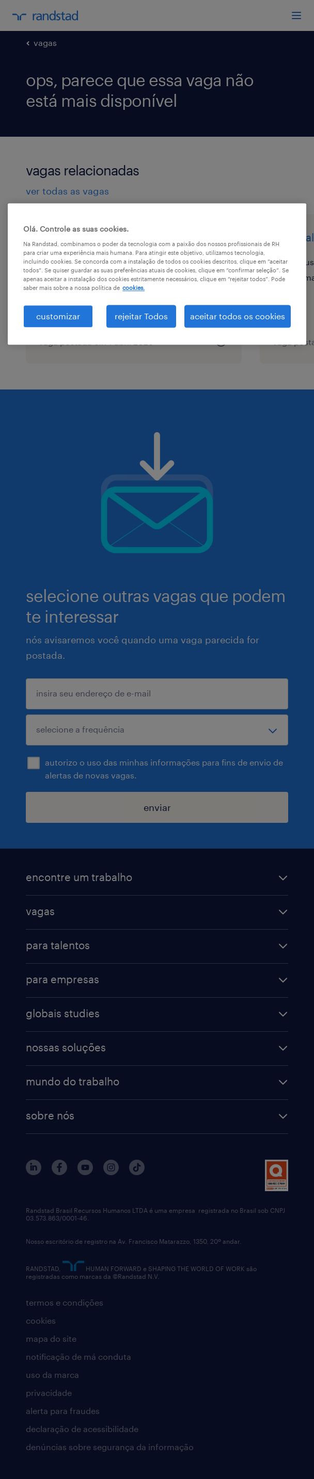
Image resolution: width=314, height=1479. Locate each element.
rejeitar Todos (141, 316)
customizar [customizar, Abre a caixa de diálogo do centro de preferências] (58, 316)
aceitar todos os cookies (237, 316)
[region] (157, 274)
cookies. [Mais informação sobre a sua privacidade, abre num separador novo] (133, 287)
